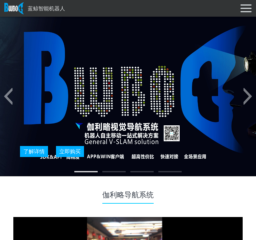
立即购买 (70, 151)
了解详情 (34, 151)
